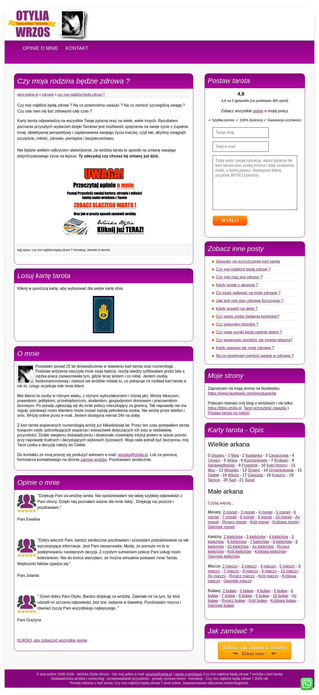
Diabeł (213, 475)
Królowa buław (283, 600)
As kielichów (263, 546)
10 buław (280, 596)
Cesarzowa (278, 455)
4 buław (263, 591)
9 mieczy (269, 571)
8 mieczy (250, 571)
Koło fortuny (277, 465)
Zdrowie (48, 95)
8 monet (247, 517)
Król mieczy (268, 576)
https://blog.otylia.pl (224, 408)
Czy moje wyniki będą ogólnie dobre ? (249, 332)
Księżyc (279, 475)
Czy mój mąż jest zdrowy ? (239, 277)
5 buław (280, 591)
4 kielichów (278, 537)
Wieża (233, 475)
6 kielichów (236, 542)
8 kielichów (282, 542)
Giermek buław (221, 605)
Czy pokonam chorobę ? (237, 324)
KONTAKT (77, 48)
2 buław (229, 591)
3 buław (246, 591)
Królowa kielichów (270, 551)
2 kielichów (233, 537)
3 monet (248, 512)
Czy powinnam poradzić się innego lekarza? (254, 340)
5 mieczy (287, 566)
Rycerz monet (234, 522)
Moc (211, 470)
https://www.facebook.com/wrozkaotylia (242, 393)
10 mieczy (289, 571)
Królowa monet (285, 522)
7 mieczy (231, 571)
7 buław (228, 596)
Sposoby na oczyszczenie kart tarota (248, 261)
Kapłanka (254, 455)
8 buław (245, 596)
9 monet (265, 517)
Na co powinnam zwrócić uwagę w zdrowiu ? (255, 356)
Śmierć (254, 470)
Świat (249, 480)
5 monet (283, 512)
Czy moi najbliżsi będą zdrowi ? (81, 95)
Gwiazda (255, 475)
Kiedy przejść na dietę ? (237, 308)
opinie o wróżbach (188, 674)
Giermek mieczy (237, 581)
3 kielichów (255, 537)
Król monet (259, 522)
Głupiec (217, 455)
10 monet (283, 517)
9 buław (262, 596)
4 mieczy (268, 566)
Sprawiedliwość (221, 465)
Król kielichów (239, 551)
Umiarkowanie (281, 470)
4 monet (265, 512)
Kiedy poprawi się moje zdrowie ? (245, 348)
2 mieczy (230, 566)
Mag (235, 455)
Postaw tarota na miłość (229, 413)
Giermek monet (221, 527)
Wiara (232, 460)
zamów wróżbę (94, 460)
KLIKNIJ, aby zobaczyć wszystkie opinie (52, 640)
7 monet (229, 517)
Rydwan (281, 460)
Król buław (258, 600)
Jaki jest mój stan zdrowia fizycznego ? (250, 301)
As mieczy (217, 576)
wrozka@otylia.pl (133, 455)
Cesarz (214, 460)
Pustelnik (250, 465)
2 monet (230, 512)
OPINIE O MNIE (40, 48)
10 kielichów (238, 546)
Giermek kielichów (224, 556)
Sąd (232, 480)
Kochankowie (255, 460)
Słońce (214, 480)
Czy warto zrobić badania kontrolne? (247, 316)
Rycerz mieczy (242, 576)
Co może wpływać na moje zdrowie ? (248, 293)
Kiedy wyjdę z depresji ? (237, 285)
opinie (258, 111)
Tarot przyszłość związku (265, 408)
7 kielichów (259, 542)
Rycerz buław (233, 600)
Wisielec (231, 470)
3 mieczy (249, 566)
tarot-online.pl (27, 95)
